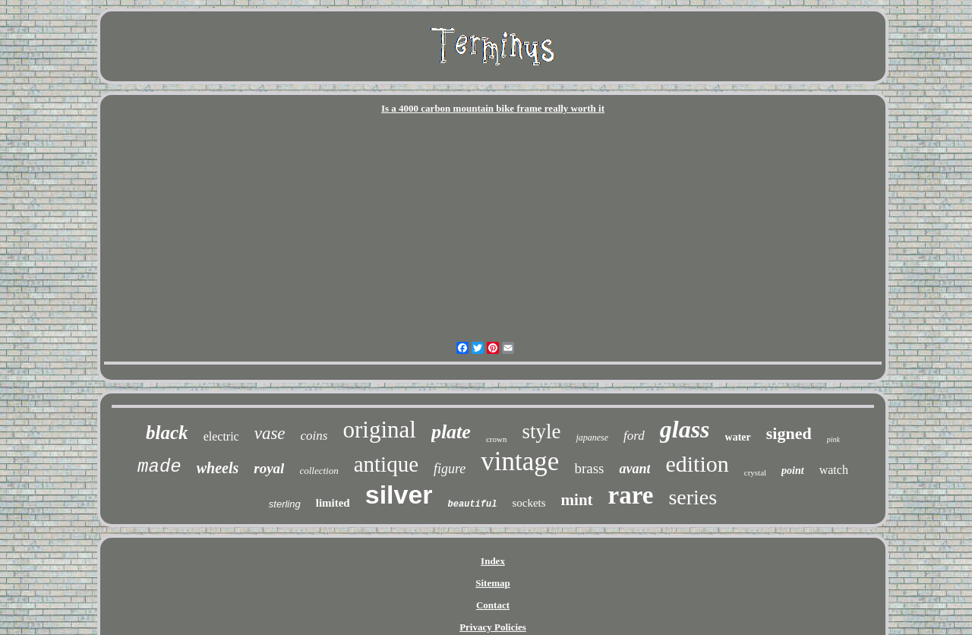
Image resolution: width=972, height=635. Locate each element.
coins (314, 435)
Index (493, 561)
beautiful (472, 504)
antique (386, 464)
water (738, 437)
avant (634, 468)
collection (318, 470)
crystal (755, 472)
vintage (520, 461)
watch (833, 469)
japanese (592, 437)
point (792, 470)
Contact (493, 605)
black (167, 432)
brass (589, 468)
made (159, 467)
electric (221, 436)
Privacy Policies (492, 627)
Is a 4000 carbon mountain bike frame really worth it (492, 108)
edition (696, 463)
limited (333, 503)
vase (270, 433)
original (378, 429)
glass (685, 429)
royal (269, 468)
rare (631, 495)
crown (496, 439)
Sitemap (492, 583)
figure (449, 468)
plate (451, 432)
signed (789, 433)
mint (577, 500)
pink (833, 439)
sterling (285, 504)
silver (399, 494)
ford (634, 435)
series (692, 497)
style (541, 431)
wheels (218, 468)
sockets (528, 503)
